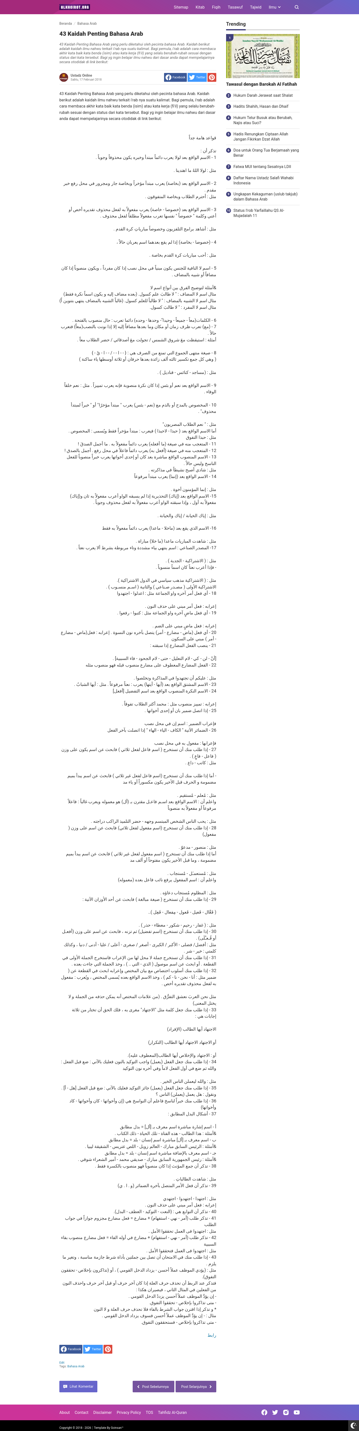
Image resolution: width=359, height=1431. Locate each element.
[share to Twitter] (197, 77)
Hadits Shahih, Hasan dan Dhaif (260, 106)
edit (61, 1362)
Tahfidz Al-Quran (172, 1412)
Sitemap (181, 7)
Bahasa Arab (76, 1366)
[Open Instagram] (286, 1412)
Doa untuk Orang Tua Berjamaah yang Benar (266, 153)
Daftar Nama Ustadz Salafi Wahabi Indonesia (263, 180)
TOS (149, 1412)
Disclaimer (102, 1412)
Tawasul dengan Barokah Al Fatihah (261, 84)
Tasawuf (235, 7)
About (64, 1412)
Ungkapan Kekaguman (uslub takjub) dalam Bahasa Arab (265, 197)
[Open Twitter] (275, 1412)
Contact (82, 1412)
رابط (211, 1335)
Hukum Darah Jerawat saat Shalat (263, 95)
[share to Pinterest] (211, 77)
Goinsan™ (117, 1428)
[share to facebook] (175, 77)
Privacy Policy (129, 1412)
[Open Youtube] (297, 1412)
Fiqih (216, 7)
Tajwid (255, 7)
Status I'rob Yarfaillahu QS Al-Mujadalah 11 (258, 213)
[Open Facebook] (264, 1412)
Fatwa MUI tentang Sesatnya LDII (262, 166)
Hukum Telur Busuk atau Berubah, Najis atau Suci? (262, 120)
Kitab (200, 7)
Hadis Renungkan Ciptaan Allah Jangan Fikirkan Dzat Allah (260, 137)
